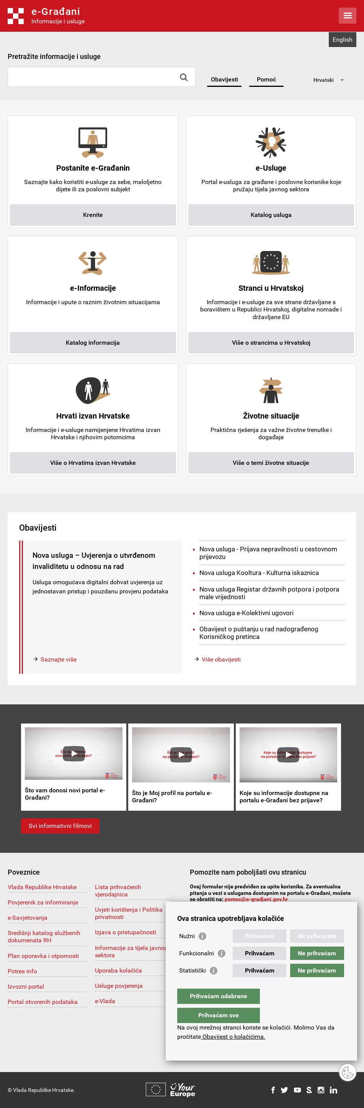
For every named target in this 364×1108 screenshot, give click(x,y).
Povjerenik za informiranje (43, 902)
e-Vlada (105, 1001)
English (343, 39)
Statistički (192, 985)
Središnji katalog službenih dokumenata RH (44, 936)
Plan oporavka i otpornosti (43, 956)
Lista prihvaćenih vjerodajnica (118, 890)
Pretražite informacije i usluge (54, 56)
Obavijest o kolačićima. (233, 1036)
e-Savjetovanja (27, 917)
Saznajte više (59, 659)
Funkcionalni (196, 968)
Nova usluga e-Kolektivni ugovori (246, 613)
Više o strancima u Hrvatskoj (271, 342)
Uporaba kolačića (118, 970)
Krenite (93, 214)
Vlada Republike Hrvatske (42, 887)
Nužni (187, 951)
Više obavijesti (221, 659)
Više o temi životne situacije (271, 462)
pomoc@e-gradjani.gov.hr (256, 899)
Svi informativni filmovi (60, 825)
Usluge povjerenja (119, 985)
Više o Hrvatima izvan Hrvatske (93, 462)
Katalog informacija (93, 342)
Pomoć (266, 79)
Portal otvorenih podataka (43, 1001)
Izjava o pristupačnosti (125, 932)
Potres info (22, 971)
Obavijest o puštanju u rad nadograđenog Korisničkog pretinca (258, 632)
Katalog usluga (271, 214)
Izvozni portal (26, 986)
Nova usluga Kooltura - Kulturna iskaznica (259, 573)
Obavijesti (224, 79)
